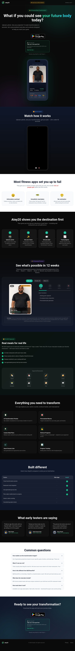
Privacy (66, 642)
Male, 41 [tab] (46, 280)
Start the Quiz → (31, 50)
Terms (71, 642)
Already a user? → (69, 2)
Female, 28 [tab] (37, 280)
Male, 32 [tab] (29, 280)
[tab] (41, 286)
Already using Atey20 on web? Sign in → (37, 54)
